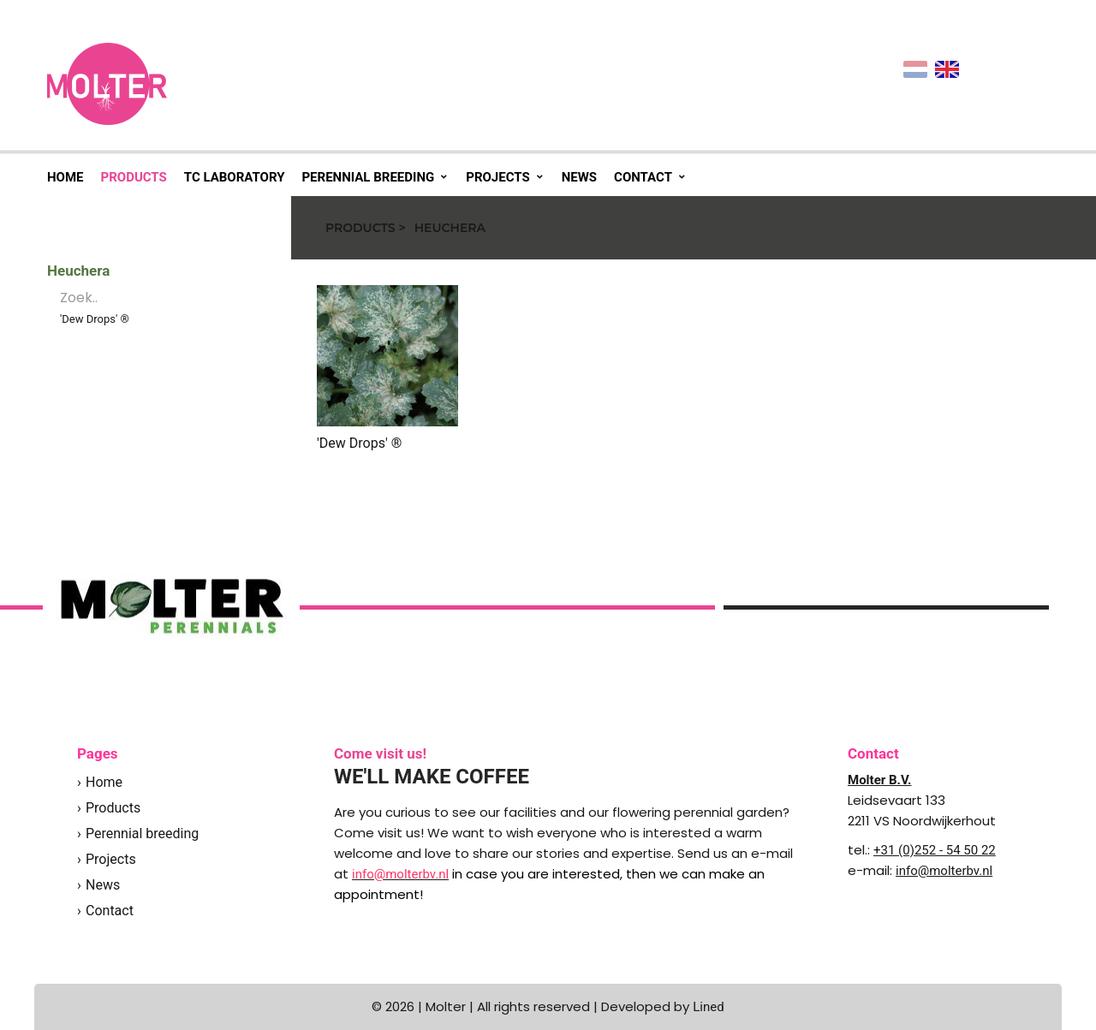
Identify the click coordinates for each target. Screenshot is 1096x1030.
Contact (643, 177)
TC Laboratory (234, 177)
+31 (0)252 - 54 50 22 (934, 850)
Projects (497, 177)
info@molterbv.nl (944, 870)
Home (65, 177)
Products (134, 177)
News (579, 177)
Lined (708, 1007)
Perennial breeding (367, 177)
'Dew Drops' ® (94, 319)
